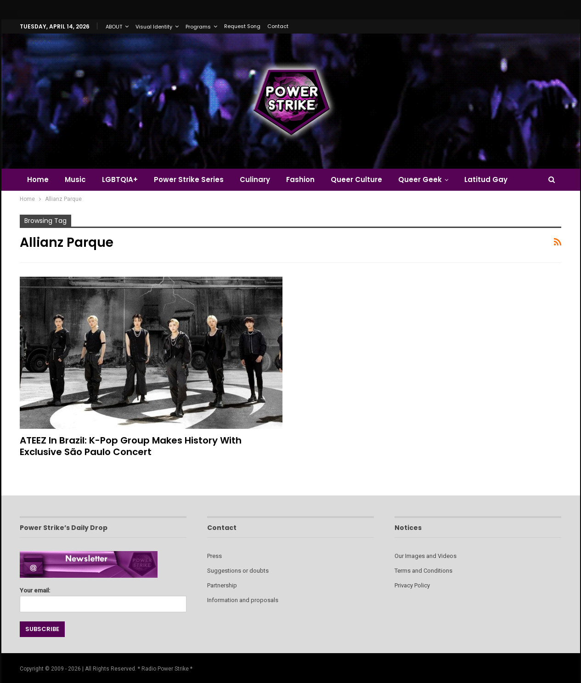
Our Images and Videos (426, 555)
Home (38, 179)
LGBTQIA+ (120, 179)
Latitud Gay (486, 179)
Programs (198, 26)
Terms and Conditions (423, 570)
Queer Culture (356, 179)
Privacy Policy (412, 585)
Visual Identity (153, 26)
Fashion (300, 179)
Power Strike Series (189, 179)
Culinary (255, 179)
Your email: (103, 597)
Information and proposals (242, 600)
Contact (277, 26)
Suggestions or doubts (238, 570)
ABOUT (114, 26)
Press (214, 555)
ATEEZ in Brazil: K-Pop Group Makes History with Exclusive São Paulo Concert (131, 446)
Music (75, 179)
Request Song (242, 26)
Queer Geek (420, 179)
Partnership (222, 585)
